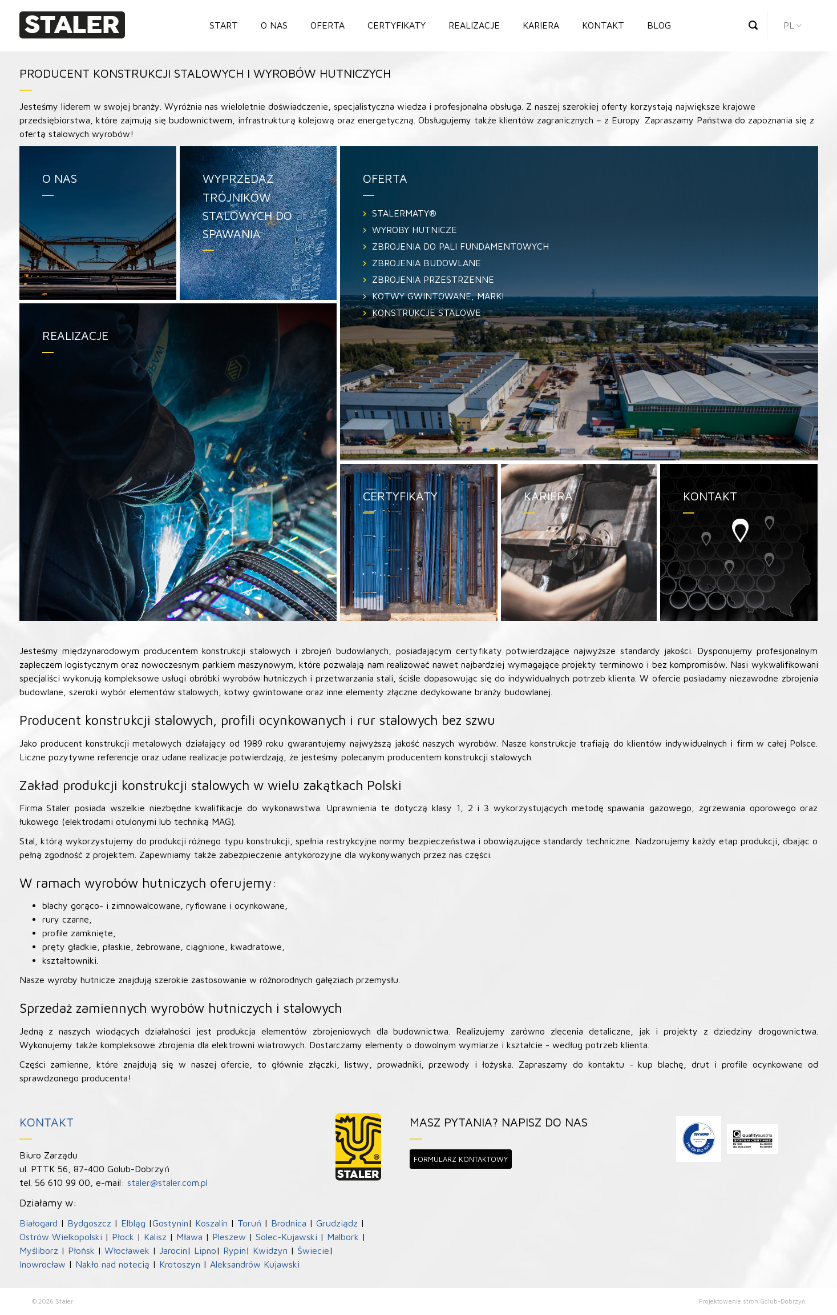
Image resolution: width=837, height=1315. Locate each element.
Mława (189, 1237)
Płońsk (81, 1250)
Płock (123, 1237)
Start (223, 25)
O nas (274, 25)
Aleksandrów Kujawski (255, 1264)
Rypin (234, 1250)
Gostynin (170, 1223)
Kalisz (155, 1237)
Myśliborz (38, 1250)
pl (788, 25)
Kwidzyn (270, 1250)
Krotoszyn (179, 1264)
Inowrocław (42, 1264)
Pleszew (229, 1237)
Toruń (249, 1223)
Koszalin (211, 1223)
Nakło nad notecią (112, 1264)
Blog (659, 25)
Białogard (38, 1223)
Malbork (343, 1237)
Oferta (327, 25)
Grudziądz (337, 1223)
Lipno (205, 1250)
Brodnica (288, 1223)
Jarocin (173, 1250)
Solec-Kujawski (286, 1237)
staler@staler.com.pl (167, 1182)
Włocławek (126, 1250)
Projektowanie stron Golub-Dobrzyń (752, 1301)
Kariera (541, 25)
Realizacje (474, 25)
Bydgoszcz (89, 1223)
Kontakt (603, 25)
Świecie (313, 1250)
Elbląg (133, 1223)
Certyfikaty (396, 25)
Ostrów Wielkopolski (60, 1237)
